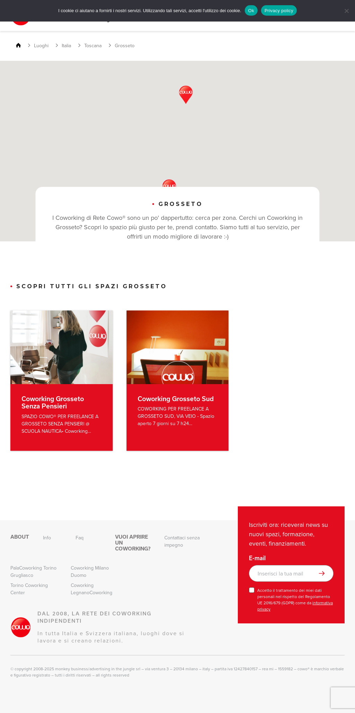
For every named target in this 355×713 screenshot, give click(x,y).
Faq (80, 537)
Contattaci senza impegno (182, 541)
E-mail (257, 558)
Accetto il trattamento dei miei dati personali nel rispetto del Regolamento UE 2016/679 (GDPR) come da (295, 599)
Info (47, 537)
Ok (251, 10)
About (19, 537)
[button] (186, 94)
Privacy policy (279, 10)
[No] (346, 10)
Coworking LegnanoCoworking (91, 589)
